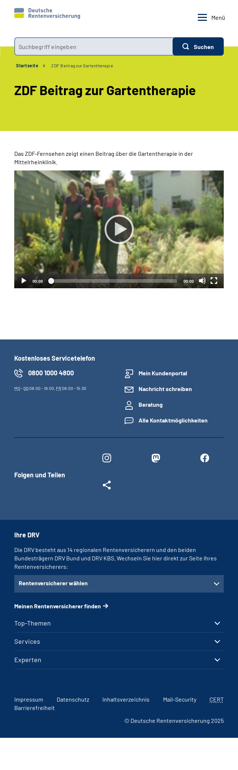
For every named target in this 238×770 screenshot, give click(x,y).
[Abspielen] (119, 229)
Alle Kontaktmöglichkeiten (173, 420)
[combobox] (93, 46)
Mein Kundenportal (163, 372)
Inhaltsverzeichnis (126, 699)
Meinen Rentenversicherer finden (57, 605)
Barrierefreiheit (34, 707)
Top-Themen (32, 623)
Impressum (28, 699)
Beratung (151, 404)
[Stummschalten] (202, 280)
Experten (27, 659)
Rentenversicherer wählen (53, 582)
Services (27, 641)
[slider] (113, 281)
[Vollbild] (214, 280)
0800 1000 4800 (51, 373)
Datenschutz (73, 699)
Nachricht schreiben (165, 388)
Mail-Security (179, 699)
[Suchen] (198, 46)
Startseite (27, 65)
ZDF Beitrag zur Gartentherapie (82, 65)
